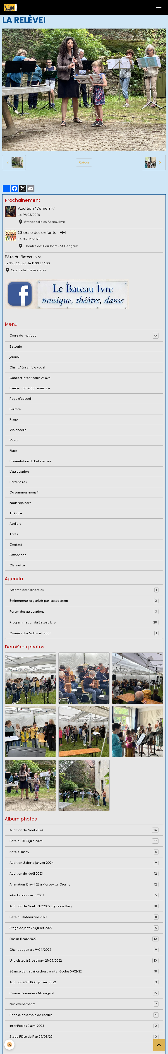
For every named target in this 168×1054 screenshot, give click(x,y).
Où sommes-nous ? (24, 492)
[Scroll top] (159, 1045)
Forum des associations (84, 611)
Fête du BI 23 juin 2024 (84, 841)
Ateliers (15, 524)
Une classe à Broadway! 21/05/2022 (84, 960)
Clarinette (17, 565)
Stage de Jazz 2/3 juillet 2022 (84, 928)
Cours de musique (23, 335)
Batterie (16, 346)
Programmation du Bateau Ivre (84, 622)
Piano (14, 419)
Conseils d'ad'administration (84, 633)
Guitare (15, 409)
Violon (14, 440)
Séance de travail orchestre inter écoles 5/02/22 (84, 971)
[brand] (11, 7)
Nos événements (84, 1004)
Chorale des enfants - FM (42, 232)
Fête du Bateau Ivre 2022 (84, 917)
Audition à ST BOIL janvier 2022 (84, 982)
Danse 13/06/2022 (84, 938)
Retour (84, 162)
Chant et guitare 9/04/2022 (84, 949)
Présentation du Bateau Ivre (30, 461)
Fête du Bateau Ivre (23, 256)
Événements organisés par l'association (84, 600)
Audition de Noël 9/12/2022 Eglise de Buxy (84, 906)
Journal (14, 357)
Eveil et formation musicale (30, 388)
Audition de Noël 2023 (84, 873)
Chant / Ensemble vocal (27, 367)
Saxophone (18, 555)
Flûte (13, 451)
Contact (16, 544)
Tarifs (14, 534)
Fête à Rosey (84, 851)
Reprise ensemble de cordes (84, 1015)
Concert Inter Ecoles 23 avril (30, 378)
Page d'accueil (20, 399)
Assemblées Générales (84, 589)
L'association (19, 471)
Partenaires (18, 482)
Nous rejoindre (20, 503)
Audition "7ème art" (36, 208)
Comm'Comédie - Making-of (84, 993)
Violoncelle (18, 430)
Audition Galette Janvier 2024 (84, 862)
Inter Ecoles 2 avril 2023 (84, 895)
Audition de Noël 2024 (84, 830)
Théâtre (16, 513)
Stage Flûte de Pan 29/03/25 (84, 1036)
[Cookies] (10, 1045)
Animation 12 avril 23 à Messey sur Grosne (84, 884)
